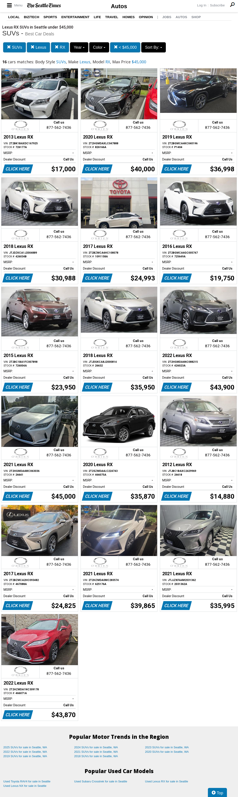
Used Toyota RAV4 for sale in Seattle (26, 781)
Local (14, 17)
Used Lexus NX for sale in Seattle (24, 785)
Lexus (38, 47)
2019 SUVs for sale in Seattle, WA (25, 756)
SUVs (14, 47)
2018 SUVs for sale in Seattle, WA (96, 756)
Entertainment (75, 17)
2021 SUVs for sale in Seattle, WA (96, 751)
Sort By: (153, 47)
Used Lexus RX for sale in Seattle (166, 781)
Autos (119, 6)
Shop (196, 17)
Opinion (146, 17)
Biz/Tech (31, 17)
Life (97, 17)
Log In (201, 5)
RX (60, 47)
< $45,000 (125, 47)
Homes (128, 17)
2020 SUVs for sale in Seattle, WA (167, 751)
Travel (111, 17)
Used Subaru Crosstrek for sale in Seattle (100, 781)
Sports (50, 17)
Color (99, 47)
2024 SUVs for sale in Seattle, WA (96, 747)
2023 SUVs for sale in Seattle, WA (167, 747)
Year (79, 47)
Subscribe (217, 5)
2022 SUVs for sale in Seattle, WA (25, 751)
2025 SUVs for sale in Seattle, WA (25, 747)
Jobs (166, 17)
